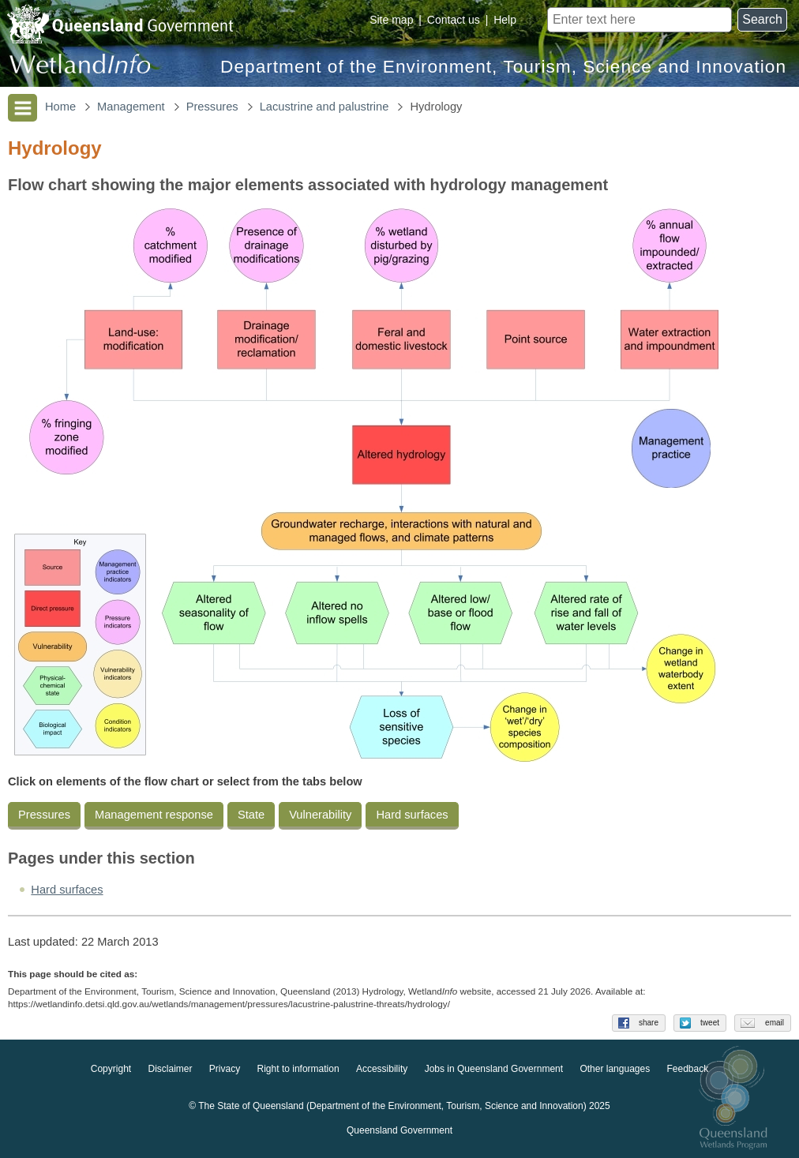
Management (131, 106)
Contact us (453, 19)
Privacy (224, 1069)
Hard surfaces (412, 814)
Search (762, 19)
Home (60, 106)
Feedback (688, 1069)
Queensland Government (399, 1131)
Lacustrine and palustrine (324, 106)
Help (504, 19)
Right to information (298, 1069)
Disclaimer (170, 1069)
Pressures (212, 106)
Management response (154, 814)
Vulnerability (320, 814)
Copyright (111, 1069)
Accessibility (381, 1069)
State (251, 814)
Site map (391, 19)
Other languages (615, 1069)
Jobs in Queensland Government (494, 1069)
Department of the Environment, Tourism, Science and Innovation (503, 67)
